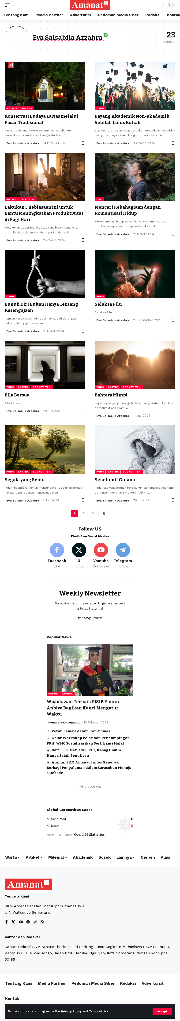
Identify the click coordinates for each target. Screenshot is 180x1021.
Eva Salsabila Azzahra (23, 143)
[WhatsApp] (43, 922)
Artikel (12, 199)
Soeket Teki (42, 386)
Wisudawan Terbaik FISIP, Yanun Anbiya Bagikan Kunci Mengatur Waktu (85, 708)
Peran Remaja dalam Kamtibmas (81, 732)
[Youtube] (101, 556)
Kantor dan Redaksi (22, 937)
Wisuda (67, 694)
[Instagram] (28, 922)
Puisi (100, 295)
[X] (79, 556)
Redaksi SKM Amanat (64, 723)
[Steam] (35, 922)
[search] (158, 5)
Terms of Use (101, 1011)
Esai (99, 199)
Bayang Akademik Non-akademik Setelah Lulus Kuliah (134, 119)
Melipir (11, 108)
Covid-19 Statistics (89, 835)
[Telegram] (122, 556)
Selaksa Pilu (109, 303)
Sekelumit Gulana (116, 478)
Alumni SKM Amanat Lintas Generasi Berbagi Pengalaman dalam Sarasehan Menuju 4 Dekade (89, 768)
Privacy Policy (72, 1011)
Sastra (26, 108)
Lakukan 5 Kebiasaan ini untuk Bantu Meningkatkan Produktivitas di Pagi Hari (41, 213)
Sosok (53, 694)
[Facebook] (57, 556)
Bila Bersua (18, 394)
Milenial (28, 199)
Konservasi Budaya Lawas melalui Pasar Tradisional (44, 119)
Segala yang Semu (26, 478)
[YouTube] (21, 922)
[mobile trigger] (9, 5)
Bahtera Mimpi (112, 394)
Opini (100, 108)
